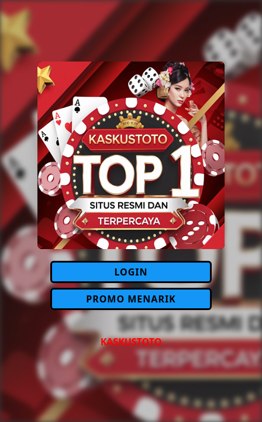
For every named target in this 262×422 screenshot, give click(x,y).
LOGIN (130, 272)
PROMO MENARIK (130, 298)
